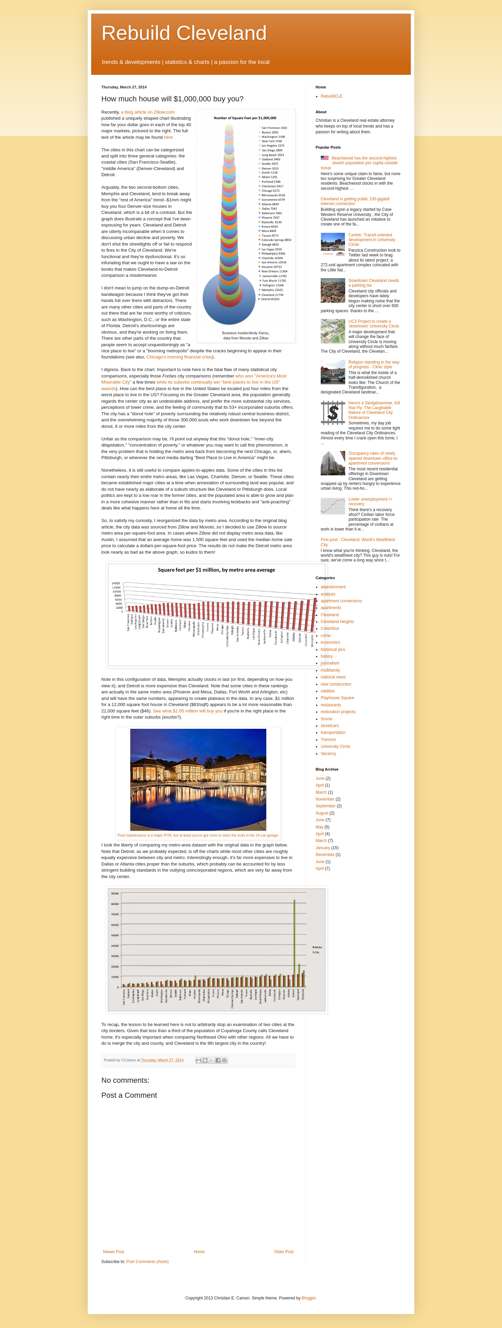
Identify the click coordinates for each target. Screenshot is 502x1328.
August (322, 813)
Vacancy (328, 753)
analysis (328, 594)
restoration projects (338, 711)
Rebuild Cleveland (184, 32)
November (325, 799)
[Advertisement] (336, 897)
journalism (330, 663)
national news (333, 677)
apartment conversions (341, 601)
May (319, 827)
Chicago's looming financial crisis (179, 356)
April (320, 785)
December (325, 854)
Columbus (330, 628)
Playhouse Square (337, 697)
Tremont (328, 739)
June (320, 778)
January (323, 847)
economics (330, 642)
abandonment (333, 587)
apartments (331, 607)
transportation (333, 732)
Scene (326, 719)
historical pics (333, 649)
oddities (328, 691)
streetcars (330, 725)
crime (326, 635)
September (326, 806)
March (321, 792)
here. (169, 137)
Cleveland (330, 614)
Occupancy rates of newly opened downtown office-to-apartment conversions (374, 458)
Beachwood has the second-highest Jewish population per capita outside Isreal (359, 163)
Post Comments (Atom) (147, 1261)
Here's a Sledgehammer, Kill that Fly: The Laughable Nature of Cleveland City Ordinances (374, 410)
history (327, 656)
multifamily (330, 670)
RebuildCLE (331, 96)
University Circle (335, 746)
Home (199, 1251)
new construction (336, 684)
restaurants (331, 705)
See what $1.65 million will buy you (188, 710)
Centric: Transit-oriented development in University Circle (372, 240)
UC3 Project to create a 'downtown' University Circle (374, 324)
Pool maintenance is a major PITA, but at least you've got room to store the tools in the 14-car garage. (198, 835)
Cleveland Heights (337, 621)
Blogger (309, 1298)
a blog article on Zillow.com (148, 112)
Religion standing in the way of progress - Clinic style (374, 364)
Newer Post (113, 1251)
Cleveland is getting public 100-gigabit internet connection (355, 201)
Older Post (284, 1251)
